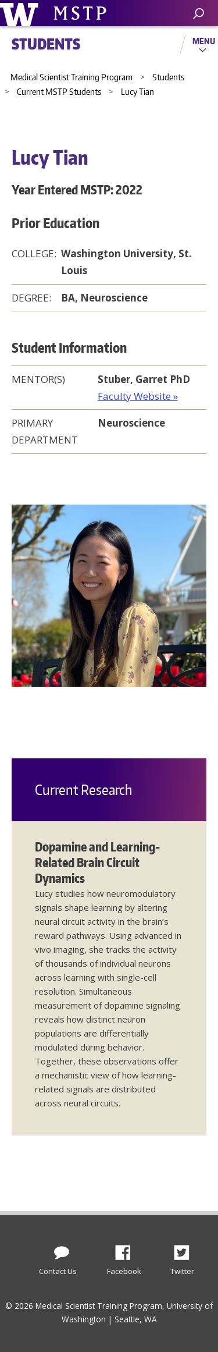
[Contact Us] (61, 1250)
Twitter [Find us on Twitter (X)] (186, 1250)
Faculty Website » (138, 396)
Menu (203, 41)
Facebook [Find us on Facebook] (127, 1250)
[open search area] (198, 13)
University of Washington (21, 13)
